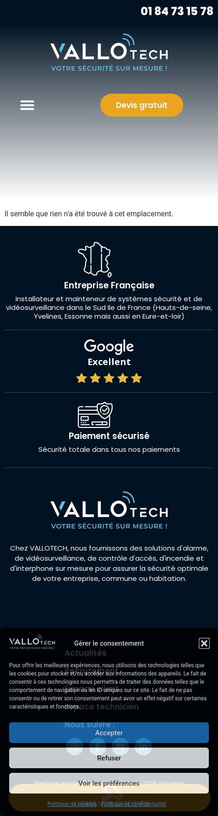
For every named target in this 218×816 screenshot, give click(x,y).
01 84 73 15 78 (175, 11)
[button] (204, 643)
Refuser (109, 758)
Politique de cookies (72, 804)
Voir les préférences (109, 783)
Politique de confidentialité (133, 804)
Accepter (109, 733)
